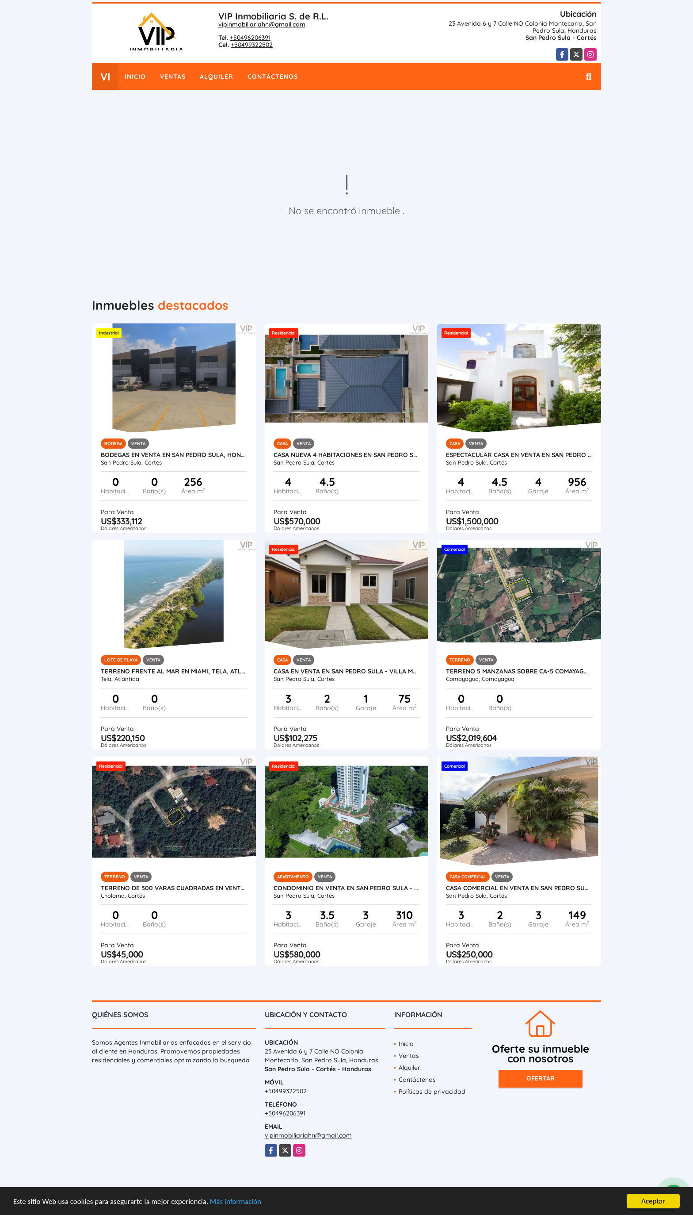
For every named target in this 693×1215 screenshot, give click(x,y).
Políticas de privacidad (432, 1092)
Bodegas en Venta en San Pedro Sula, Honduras (174, 454)
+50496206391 (250, 38)
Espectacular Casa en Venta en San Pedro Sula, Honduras (519, 454)
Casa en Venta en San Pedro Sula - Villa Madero (347, 671)
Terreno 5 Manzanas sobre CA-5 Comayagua (519, 671)
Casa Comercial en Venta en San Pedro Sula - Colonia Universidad (519, 888)
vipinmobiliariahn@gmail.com (261, 24)
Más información (235, 1202)
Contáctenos (273, 77)
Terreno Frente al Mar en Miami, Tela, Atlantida (174, 671)
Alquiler (216, 77)
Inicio (135, 77)
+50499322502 (252, 45)
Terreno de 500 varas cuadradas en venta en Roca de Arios (174, 888)
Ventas (173, 77)
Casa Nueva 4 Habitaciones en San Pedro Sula (347, 454)
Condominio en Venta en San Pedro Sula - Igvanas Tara (347, 888)
